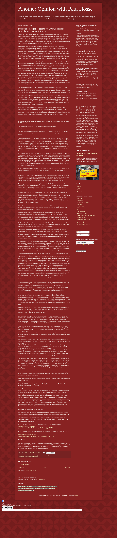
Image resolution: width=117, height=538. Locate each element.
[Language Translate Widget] (85, 242)
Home (44, 467)
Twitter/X (79, 186)
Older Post (67, 467)
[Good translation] (4, 507)
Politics (52, 454)
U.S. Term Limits (81, 211)
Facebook (79, 192)
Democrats (31, 454)
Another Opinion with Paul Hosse (55, 9)
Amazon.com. (42, 479)
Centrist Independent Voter (83, 221)
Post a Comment (25, 464)
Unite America (80, 200)
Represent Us (80, 210)
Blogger (77, 495)
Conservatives (25, 454)
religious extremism (62, 454)
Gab (78, 190)
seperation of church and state (31, 456)
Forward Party (80, 206)
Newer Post (21, 467)
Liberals (41, 454)
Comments (80, 234)
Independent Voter (81, 217)
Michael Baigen (46, 454)
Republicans (21, 456)
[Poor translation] (10, 507)
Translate (86, 245)
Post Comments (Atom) (30, 470)
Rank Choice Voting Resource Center (86, 215)
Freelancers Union (81, 223)
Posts (79, 231)
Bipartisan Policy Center (83, 202)
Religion (56, 454)
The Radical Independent (83, 224)
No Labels (79, 198)
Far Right (37, 454)
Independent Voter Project (83, 219)
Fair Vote (79, 204)
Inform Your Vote (81, 208)
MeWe (78, 188)
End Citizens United (82, 213)
